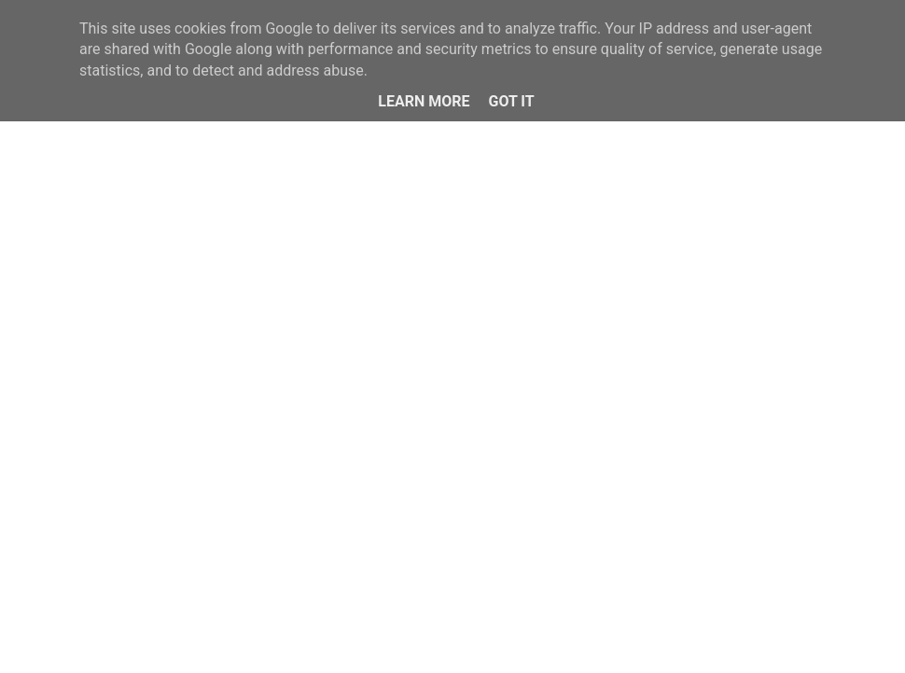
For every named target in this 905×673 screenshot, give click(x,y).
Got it (511, 101)
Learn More (423, 101)
